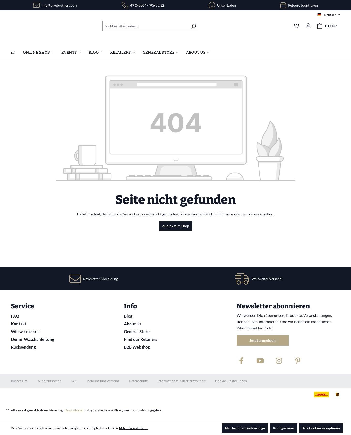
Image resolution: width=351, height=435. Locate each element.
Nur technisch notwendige (245, 428)
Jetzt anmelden (262, 340)
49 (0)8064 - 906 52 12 (147, 5)
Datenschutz (138, 381)
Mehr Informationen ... (133, 428)
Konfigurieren (283, 428)
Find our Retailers (140, 339)
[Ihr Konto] (308, 26)
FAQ (15, 316)
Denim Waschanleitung (32, 339)
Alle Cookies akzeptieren (321, 428)
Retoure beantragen (303, 5)
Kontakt (18, 323)
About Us (132, 323)
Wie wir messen (25, 331)
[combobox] (145, 26)
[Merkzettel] (296, 26)
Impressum (19, 381)
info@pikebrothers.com (59, 5)
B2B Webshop (137, 347)
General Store (137, 331)
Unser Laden (226, 5)
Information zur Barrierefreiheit (181, 381)
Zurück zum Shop (175, 257)
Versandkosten (74, 410)
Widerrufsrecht (49, 381)
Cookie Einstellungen (231, 381)
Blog (128, 316)
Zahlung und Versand (103, 381)
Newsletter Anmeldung (100, 279)
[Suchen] (193, 26)
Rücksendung (23, 347)
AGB (73, 381)
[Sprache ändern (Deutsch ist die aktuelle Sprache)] (328, 15)
